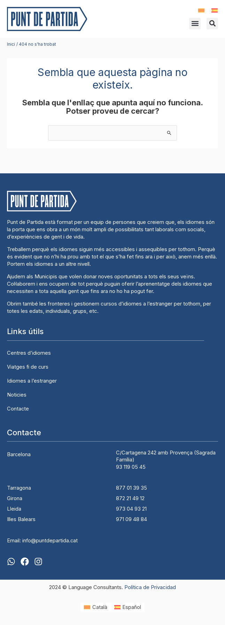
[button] (195, 23)
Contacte (18, 409)
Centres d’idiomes (29, 353)
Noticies (16, 395)
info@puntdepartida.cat (50, 540)
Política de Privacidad (150, 587)
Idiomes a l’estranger (32, 381)
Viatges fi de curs (27, 367)
